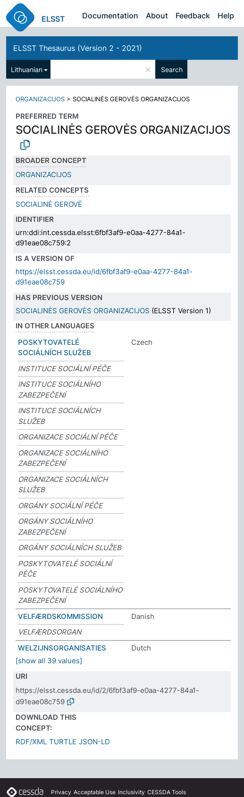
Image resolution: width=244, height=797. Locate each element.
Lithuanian (26, 69)
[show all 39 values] (49, 660)
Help (226, 15)
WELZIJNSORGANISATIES (62, 647)
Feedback (193, 15)
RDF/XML (31, 741)
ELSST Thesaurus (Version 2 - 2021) (77, 48)
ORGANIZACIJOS (40, 99)
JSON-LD (94, 741)
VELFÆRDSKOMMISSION (60, 616)
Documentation (110, 15)
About (157, 15)
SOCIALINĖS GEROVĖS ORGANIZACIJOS (83, 310)
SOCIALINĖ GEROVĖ (49, 204)
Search (172, 69)
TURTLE (62, 741)
